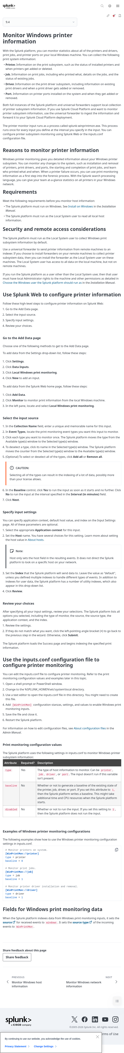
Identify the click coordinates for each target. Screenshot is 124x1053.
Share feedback (17, 957)
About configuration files (90, 728)
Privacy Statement (15, 1046)
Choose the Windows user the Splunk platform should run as (42, 283)
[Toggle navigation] (117, 1001)
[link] (108, 15)
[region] (51, 1042)
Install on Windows (80, 206)
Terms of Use (108, 1034)
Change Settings (43, 1046)
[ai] (114, 15)
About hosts (36, 540)
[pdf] (119, 15)
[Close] (97, 1036)
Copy (119, 850)
